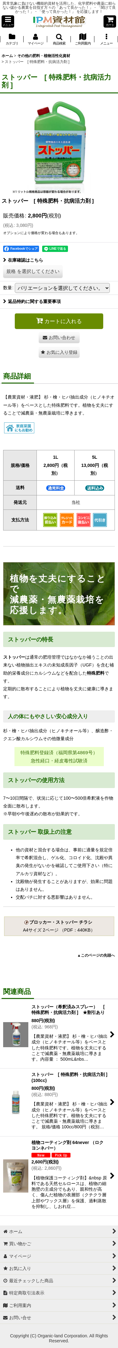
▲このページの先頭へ (96, 955)
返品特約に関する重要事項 (32, 301)
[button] (8, 21)
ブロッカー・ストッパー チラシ (58, 922)
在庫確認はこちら (23, 260)
